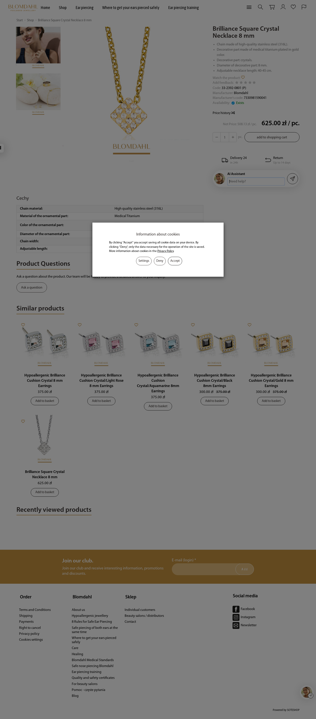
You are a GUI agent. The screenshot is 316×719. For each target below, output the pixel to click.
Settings (143, 261)
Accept (175, 261)
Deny (159, 261)
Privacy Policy (165, 251)
